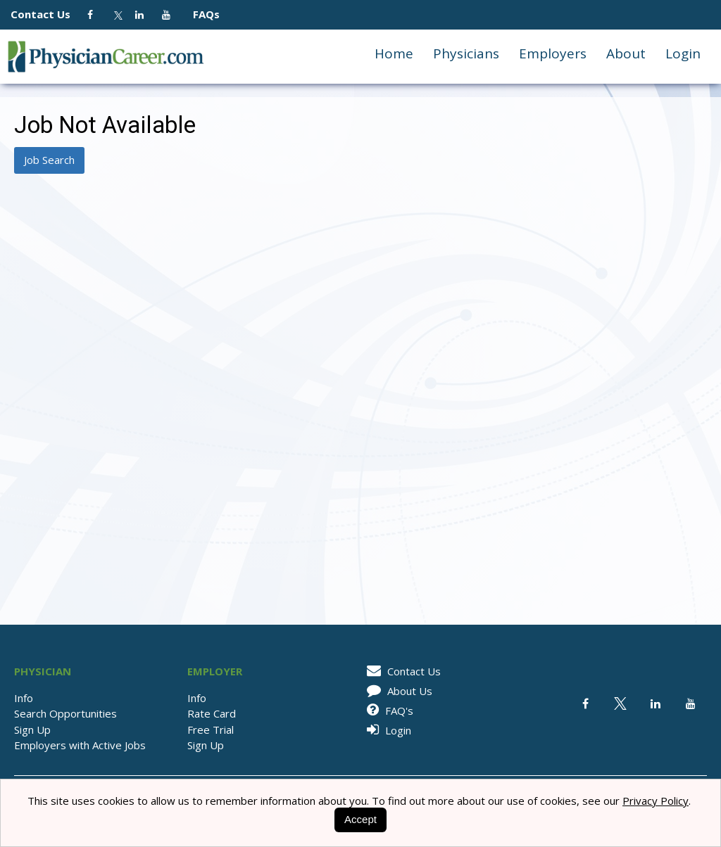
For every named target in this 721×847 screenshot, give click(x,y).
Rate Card (211, 713)
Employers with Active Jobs (80, 745)
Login (683, 53)
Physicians (466, 53)
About (626, 53)
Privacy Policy (655, 801)
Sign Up (32, 729)
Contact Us (47, 14)
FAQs (201, 14)
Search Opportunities (65, 713)
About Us (397, 691)
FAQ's (387, 710)
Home (394, 53)
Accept (360, 819)
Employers (553, 53)
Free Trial (210, 729)
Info (23, 698)
